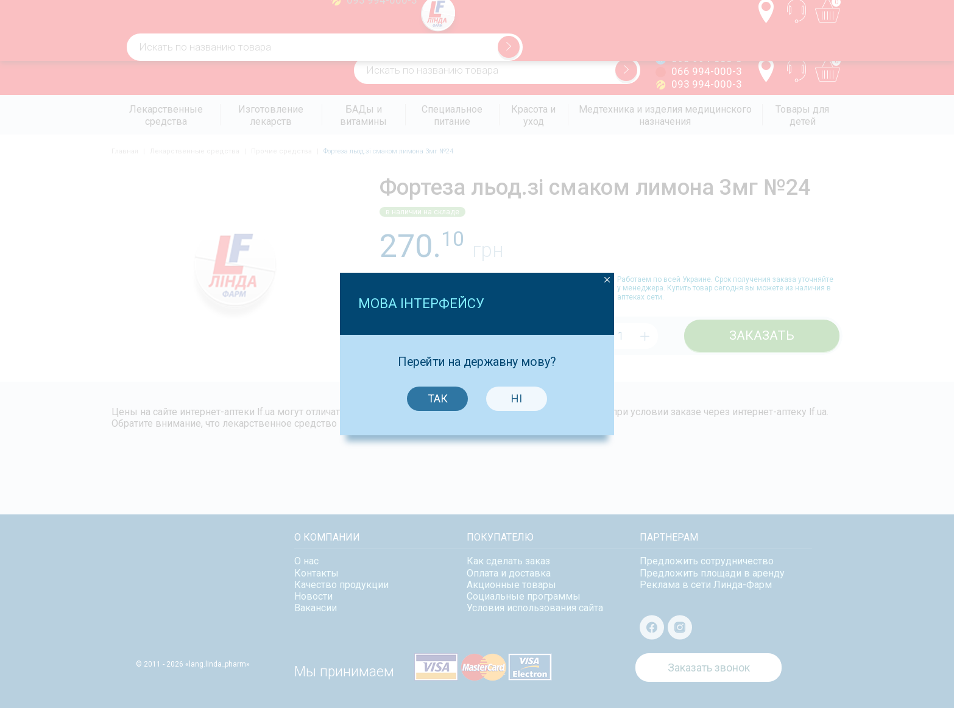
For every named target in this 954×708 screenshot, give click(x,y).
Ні (515, 386)
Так (436, 386)
